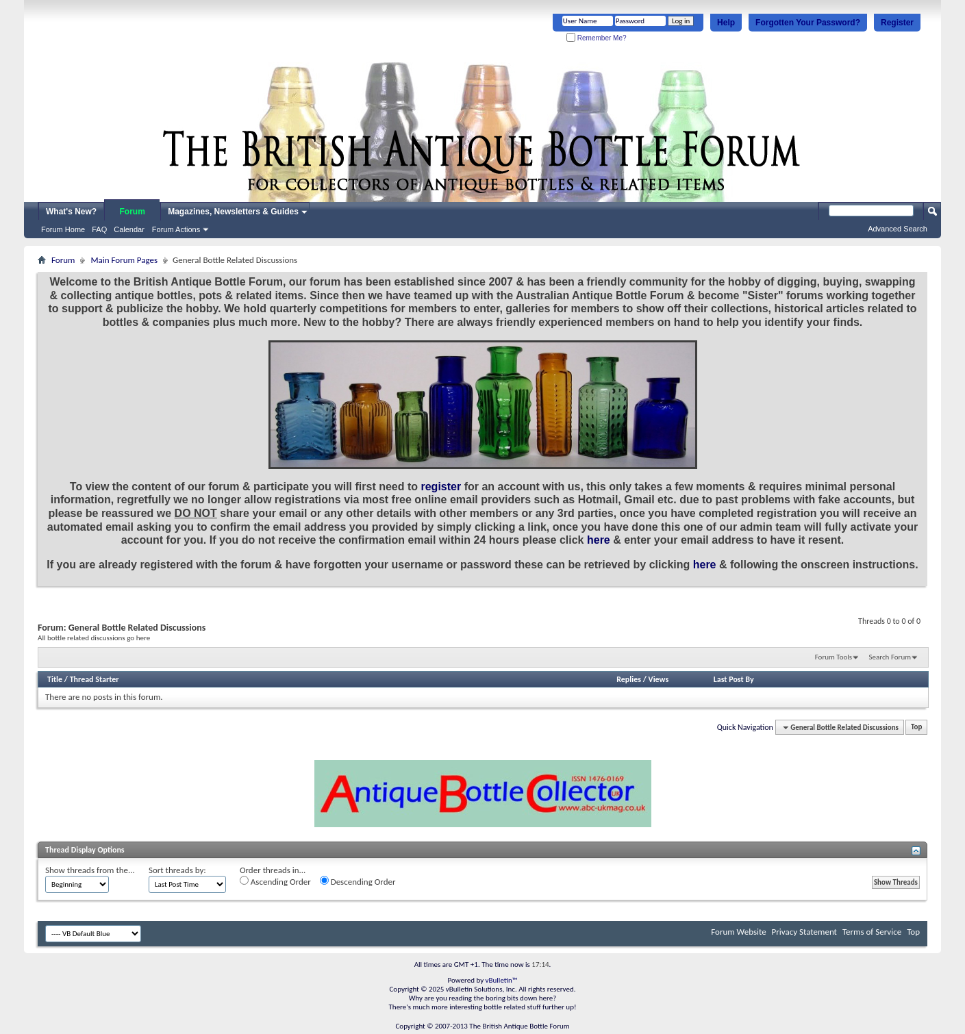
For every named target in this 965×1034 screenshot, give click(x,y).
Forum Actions (176, 229)
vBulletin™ (502, 980)
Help (726, 22)
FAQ (99, 229)
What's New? (71, 211)
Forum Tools (833, 657)
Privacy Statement (804, 931)
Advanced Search (897, 229)
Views (659, 679)
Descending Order (358, 881)
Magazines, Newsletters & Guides (233, 211)
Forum (132, 211)
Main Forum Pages (124, 260)
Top (916, 727)
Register (897, 22)
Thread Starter (94, 679)
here (598, 540)
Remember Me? (596, 38)
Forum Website (738, 931)
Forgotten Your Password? (807, 22)
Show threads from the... (90, 870)
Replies (628, 679)
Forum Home (63, 229)
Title (54, 679)
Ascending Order (275, 881)
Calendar (129, 229)
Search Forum (890, 657)
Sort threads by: (177, 870)
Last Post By (734, 679)
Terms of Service (871, 931)
